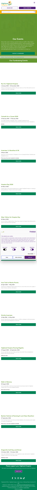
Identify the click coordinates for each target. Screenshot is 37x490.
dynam (21, 489)
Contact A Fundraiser (18, 53)
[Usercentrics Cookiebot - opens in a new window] (30, 232)
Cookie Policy (26, 487)
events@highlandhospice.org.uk (8, 49)
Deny (7, 257)
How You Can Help (9, 57)
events (20, 43)
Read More (18, 93)
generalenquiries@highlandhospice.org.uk (25, 484)
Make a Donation (27, 7)
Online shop (10, 7)
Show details (30, 253)
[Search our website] (18, 12)
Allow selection (18, 257)
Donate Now (18, 471)
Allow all (30, 257)
